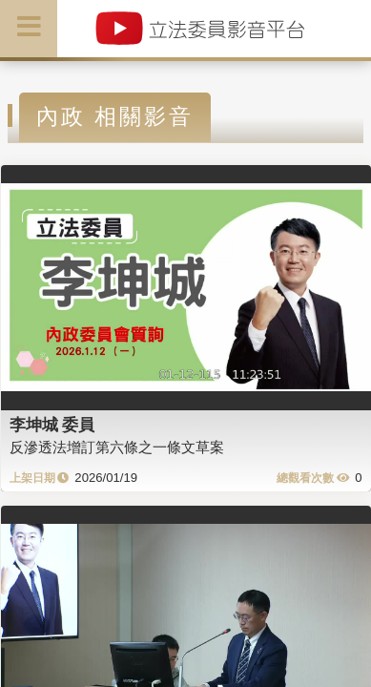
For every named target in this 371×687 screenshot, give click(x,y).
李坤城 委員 (52, 424)
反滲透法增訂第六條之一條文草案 (117, 447)
